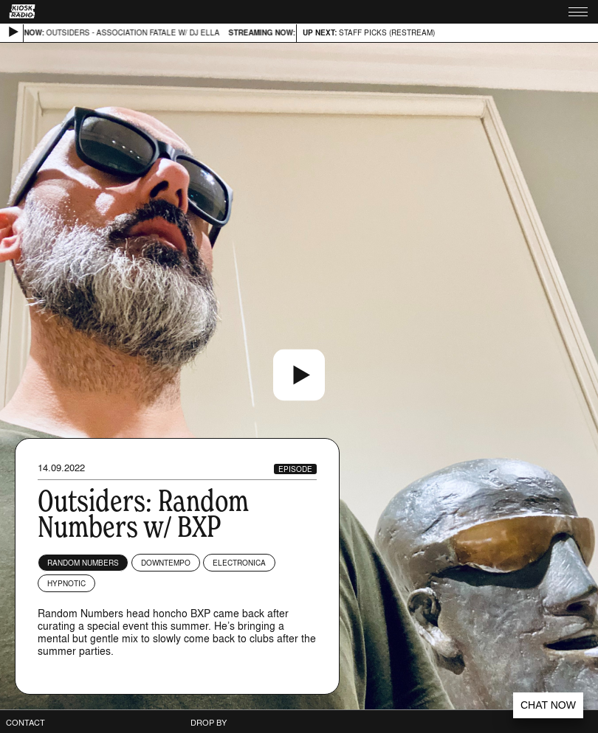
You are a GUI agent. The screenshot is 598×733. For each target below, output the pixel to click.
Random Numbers (83, 562)
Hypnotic (66, 583)
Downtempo (165, 562)
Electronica (239, 562)
